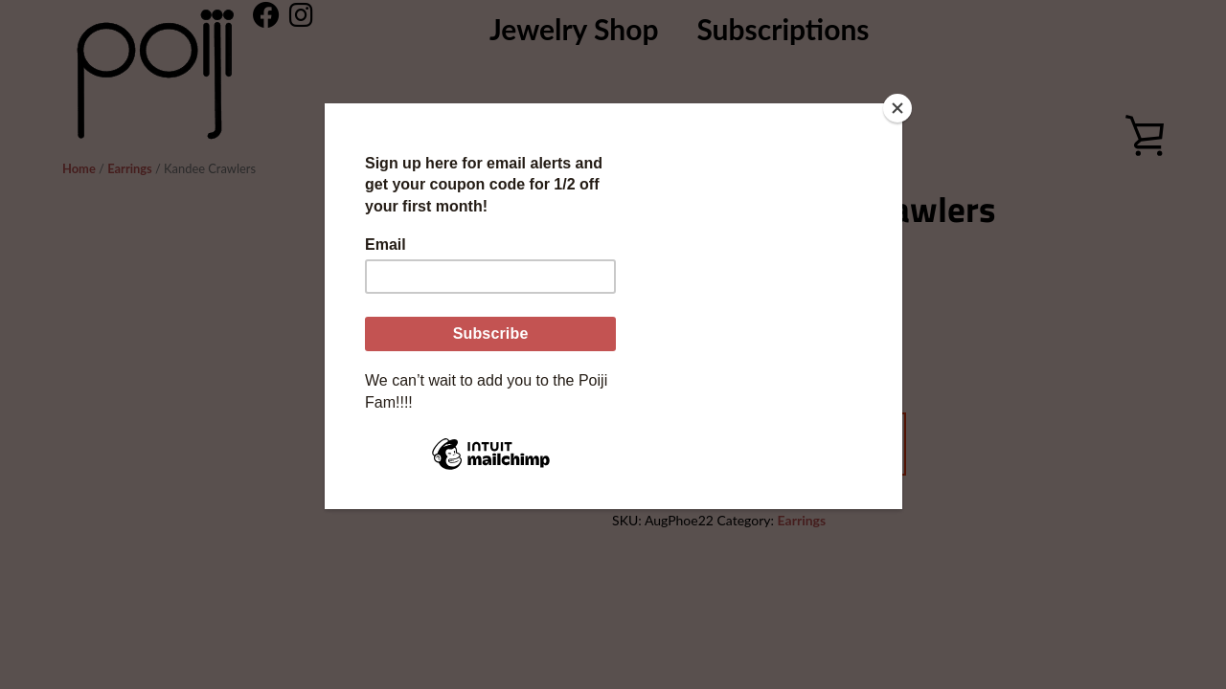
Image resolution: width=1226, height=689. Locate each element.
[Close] (897, 108)
